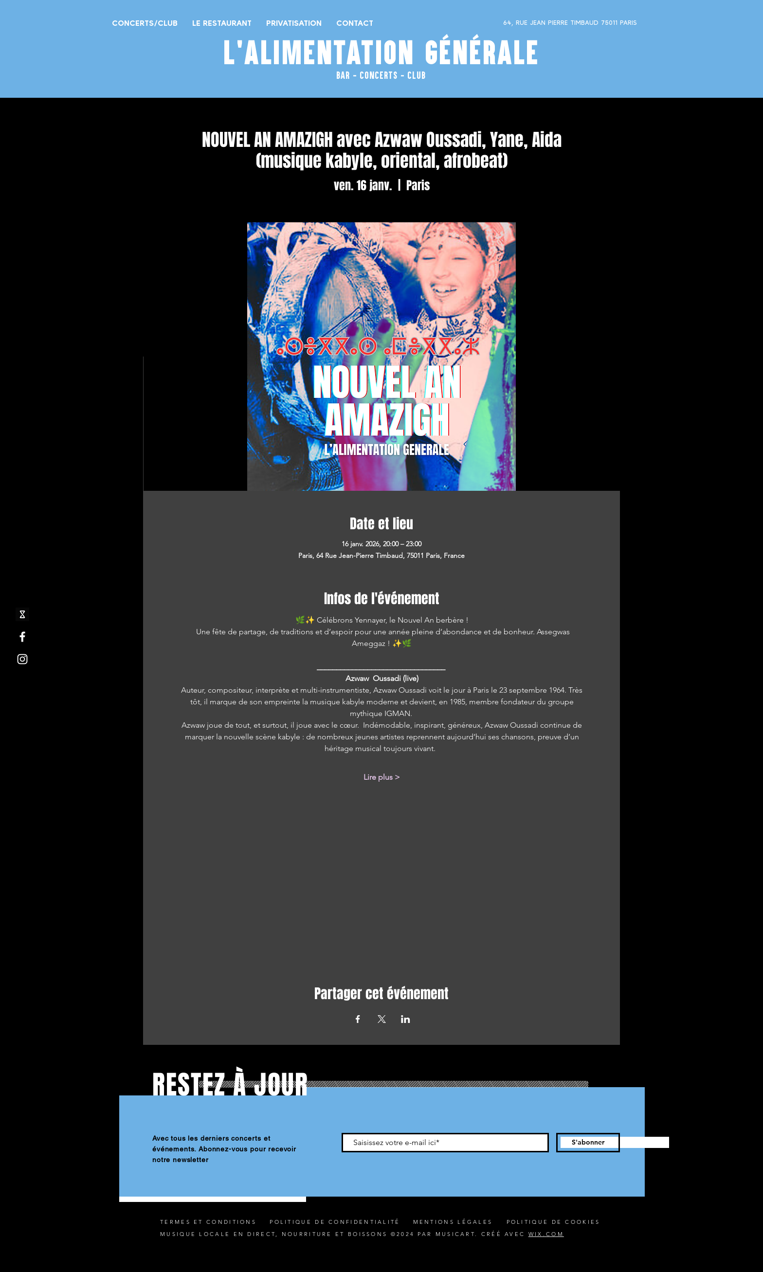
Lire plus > (381, 777)
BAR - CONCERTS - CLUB (381, 75)
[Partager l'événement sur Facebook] (358, 1019)
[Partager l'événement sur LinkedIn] (405, 1019)
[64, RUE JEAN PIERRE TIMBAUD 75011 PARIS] (545, 23)
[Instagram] (22, 659)
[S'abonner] (588, 1142)
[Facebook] (22, 637)
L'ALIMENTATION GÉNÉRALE (381, 53)
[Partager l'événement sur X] (381, 1019)
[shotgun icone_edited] (22, 614)
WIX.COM (546, 1234)
